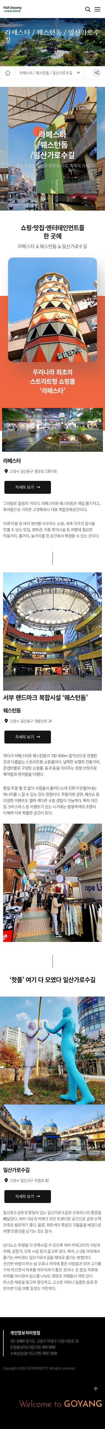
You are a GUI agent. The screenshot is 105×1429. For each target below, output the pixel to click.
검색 (88, 9)
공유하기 (96, 72)
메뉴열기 (97, 9)
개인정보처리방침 (25, 1332)
